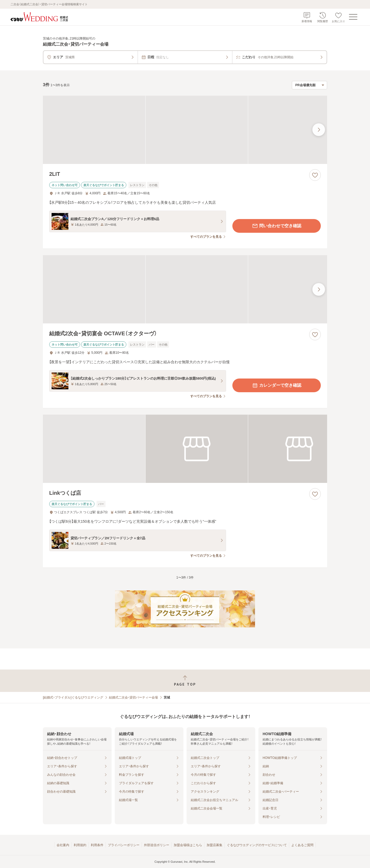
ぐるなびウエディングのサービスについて (257, 845)
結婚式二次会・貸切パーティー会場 (133, 697)
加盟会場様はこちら (188, 845)
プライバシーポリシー (123, 845)
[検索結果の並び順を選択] (309, 85)
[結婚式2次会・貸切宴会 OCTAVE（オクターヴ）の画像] (185, 289)
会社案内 (63, 845)
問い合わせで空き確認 (276, 226)
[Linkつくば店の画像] (185, 449)
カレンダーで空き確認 (276, 385)
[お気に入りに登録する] (315, 175)
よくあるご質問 (302, 845)
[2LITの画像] (185, 130)
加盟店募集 (214, 845)
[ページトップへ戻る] (185, 681)
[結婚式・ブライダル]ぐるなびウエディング (73, 697)
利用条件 (97, 845)
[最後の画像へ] (318, 129)
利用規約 (80, 845)
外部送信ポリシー (156, 845)
